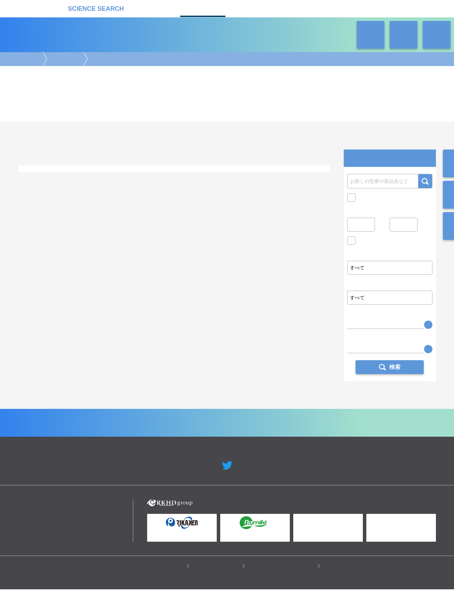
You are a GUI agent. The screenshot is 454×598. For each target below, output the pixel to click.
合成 (53, 212)
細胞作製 (182, 180)
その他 (115, 186)
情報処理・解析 (202, 212)
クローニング (89, 186)
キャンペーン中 (375, 197)
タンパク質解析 (177, 205)
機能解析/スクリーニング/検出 (152, 212)
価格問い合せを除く (380, 242)
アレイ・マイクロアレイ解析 (226, 205)
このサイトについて (217, 574)
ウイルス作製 (210, 180)
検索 (425, 181)
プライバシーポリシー (159, 574)
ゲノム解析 (35, 205)
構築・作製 (64, 59)
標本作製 (282, 180)
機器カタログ (154, 8)
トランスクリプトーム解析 (131, 205)
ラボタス (251, 8)
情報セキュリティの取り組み (282, 574)
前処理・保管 (104, 212)
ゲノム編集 (35, 180)
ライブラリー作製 (53, 186)
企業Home (150, 430)
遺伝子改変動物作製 (249, 180)
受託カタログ (203, 8)
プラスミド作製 (152, 180)
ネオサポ (300, 8)
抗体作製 (122, 180)
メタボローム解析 (277, 205)
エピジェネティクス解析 (76, 205)
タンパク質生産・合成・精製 (80, 180)
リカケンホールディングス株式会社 (68, 515)
